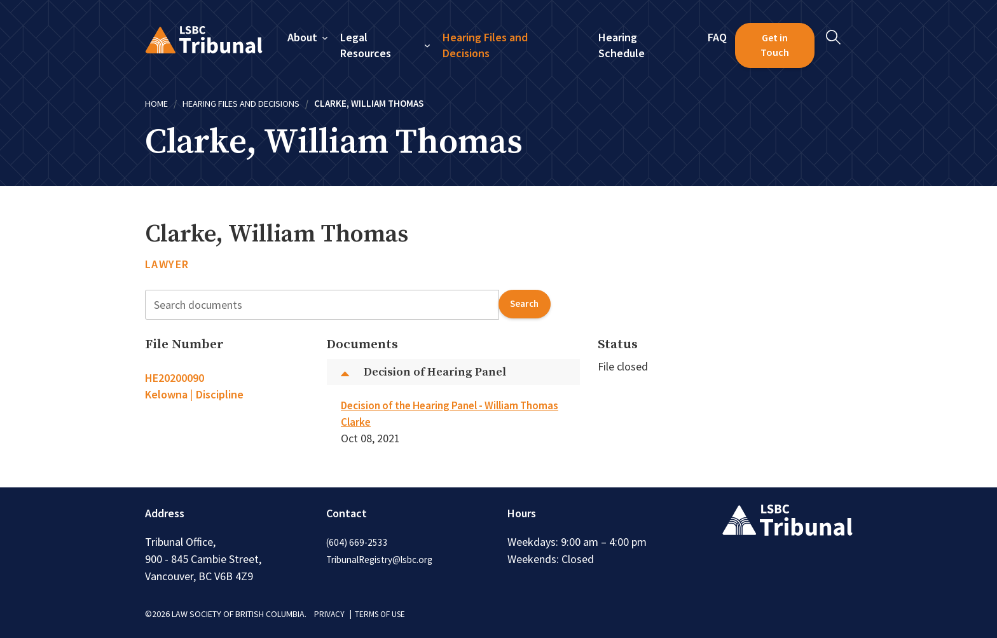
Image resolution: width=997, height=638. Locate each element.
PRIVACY (329, 614)
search (523, 304)
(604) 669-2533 (358, 542)
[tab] (227, 386)
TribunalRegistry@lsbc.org (385, 559)
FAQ (717, 37)
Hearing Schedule (621, 45)
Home (157, 103)
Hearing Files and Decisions (485, 45)
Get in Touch (774, 45)
